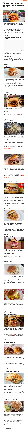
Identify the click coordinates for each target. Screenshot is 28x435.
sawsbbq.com (5, 233)
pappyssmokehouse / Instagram (21, 354)
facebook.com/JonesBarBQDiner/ (8, 148)
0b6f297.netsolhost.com (7, 395)
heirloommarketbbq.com (7, 338)
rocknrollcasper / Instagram (22, 411)
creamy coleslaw (16, 114)
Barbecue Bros (13, 334)
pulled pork (15, 22)
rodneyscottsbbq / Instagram (22, 50)
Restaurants (4, 2)
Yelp (19, 358)
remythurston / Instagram (22, 383)
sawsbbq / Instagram (22, 220)
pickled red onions (6, 255)
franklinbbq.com (6, 425)
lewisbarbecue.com (6, 177)
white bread (21, 143)
